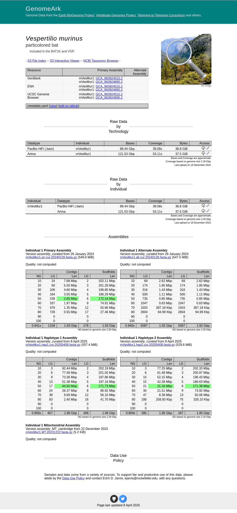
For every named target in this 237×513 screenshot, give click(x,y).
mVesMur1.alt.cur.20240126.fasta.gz (145, 257)
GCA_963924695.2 (109, 81)
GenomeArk (43, 8)
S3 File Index (37, 60)
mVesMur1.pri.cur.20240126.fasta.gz (51, 257)
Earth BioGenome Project (76, 15)
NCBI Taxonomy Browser (100, 60)
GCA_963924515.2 (109, 78)
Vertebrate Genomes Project (116, 15)
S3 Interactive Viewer (64, 60)
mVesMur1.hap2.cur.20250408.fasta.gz (147, 344)
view (53, 106)
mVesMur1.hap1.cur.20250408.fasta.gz (53, 344)
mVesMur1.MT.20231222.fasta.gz (49, 432)
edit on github (68, 106)
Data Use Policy (73, 478)
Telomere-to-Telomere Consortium (161, 15)
